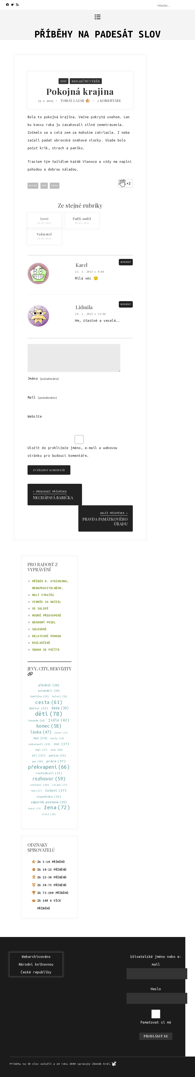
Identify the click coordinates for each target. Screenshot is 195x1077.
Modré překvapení (46, 615)
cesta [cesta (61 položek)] (49, 702)
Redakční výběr (85, 81)
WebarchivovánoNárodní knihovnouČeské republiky (36, 964)
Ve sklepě (40, 608)
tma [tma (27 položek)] (36, 791)
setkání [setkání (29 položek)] (39, 784)
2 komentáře (109, 100)
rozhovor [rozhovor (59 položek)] (49, 778)
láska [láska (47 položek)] (41, 732)
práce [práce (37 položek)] (56, 761)
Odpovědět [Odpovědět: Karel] (126, 262)
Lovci (44, 218)
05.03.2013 (44, 223)
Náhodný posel (44, 622)
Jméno (43, 378)
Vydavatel (44, 234)
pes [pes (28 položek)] (37, 761)
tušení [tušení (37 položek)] (56, 790)
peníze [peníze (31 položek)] (57, 755)
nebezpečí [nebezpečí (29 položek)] (40, 744)
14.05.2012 (44, 238)
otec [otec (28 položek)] (57, 749)
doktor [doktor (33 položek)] (38, 708)
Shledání (39, 629)
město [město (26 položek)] (57, 738)
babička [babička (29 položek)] (39, 696)
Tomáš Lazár (75, 100)
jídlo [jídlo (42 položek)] (59, 719)
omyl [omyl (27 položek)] (41, 749)
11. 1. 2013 (46, 100)
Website (35, 416)
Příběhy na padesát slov (97, 33)
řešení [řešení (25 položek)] (34, 808)
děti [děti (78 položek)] (49, 713)
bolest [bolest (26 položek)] (59, 696)
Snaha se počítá (46, 649)
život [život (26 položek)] (49, 814)
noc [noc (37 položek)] (61, 743)
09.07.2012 (82, 223)
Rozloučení (41, 642)
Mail (42, 397)
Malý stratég (43, 594)
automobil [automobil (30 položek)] (49, 690)
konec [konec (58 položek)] (49, 726)
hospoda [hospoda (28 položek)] (36, 720)
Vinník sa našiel (46, 601)
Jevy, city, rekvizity (49, 670)
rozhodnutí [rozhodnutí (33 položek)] (49, 773)
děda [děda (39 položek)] (60, 708)
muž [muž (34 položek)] (41, 738)
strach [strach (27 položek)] (59, 785)
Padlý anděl (82, 218)
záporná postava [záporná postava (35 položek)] (49, 802)
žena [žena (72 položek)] (57, 807)
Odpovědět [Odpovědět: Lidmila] (126, 304)
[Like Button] (122, 183)
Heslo (156, 989)
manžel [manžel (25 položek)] (61, 732)
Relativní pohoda (46, 636)
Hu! (63, 81)
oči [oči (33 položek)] (39, 755)
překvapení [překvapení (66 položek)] (49, 766)
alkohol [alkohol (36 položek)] (49, 685)
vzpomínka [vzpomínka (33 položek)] (49, 796)
